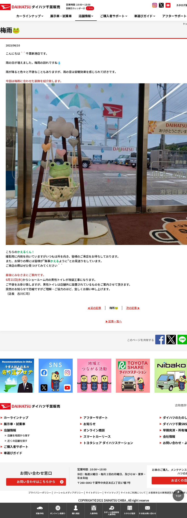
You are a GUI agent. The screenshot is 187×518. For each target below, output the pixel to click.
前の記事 (95, 308)
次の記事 (131, 308)
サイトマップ (111, 492)
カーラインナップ (28, 16)
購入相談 (76, 513)
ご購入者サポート (112, 16)
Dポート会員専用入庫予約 (111, 513)
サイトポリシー (94, 492)
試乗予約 (40, 513)
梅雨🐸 (113, 308)
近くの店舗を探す (17, 441)
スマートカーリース (97, 436)
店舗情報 (85, 16)
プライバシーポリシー (39, 492)
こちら (90, 8)
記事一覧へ (115, 321)
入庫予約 (94, 513)
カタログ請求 (129, 513)
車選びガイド (143, 16)
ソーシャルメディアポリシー (68, 492)
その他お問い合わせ (147, 513)
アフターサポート (95, 417)
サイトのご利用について (133, 492)
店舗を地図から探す (18, 435)
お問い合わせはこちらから (36, 481)
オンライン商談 (94, 430)
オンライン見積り (57, 513)
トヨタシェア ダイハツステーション (108, 442)
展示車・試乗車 (61, 16)
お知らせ (89, 424)
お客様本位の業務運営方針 (162, 492)
